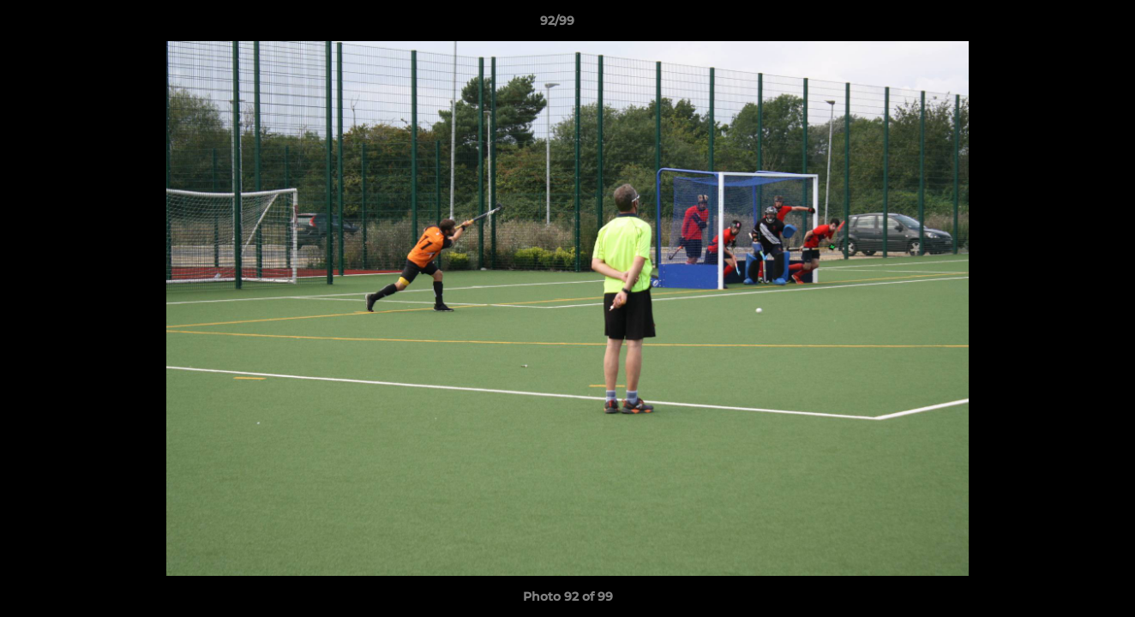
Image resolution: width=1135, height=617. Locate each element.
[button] (1063, 25)
